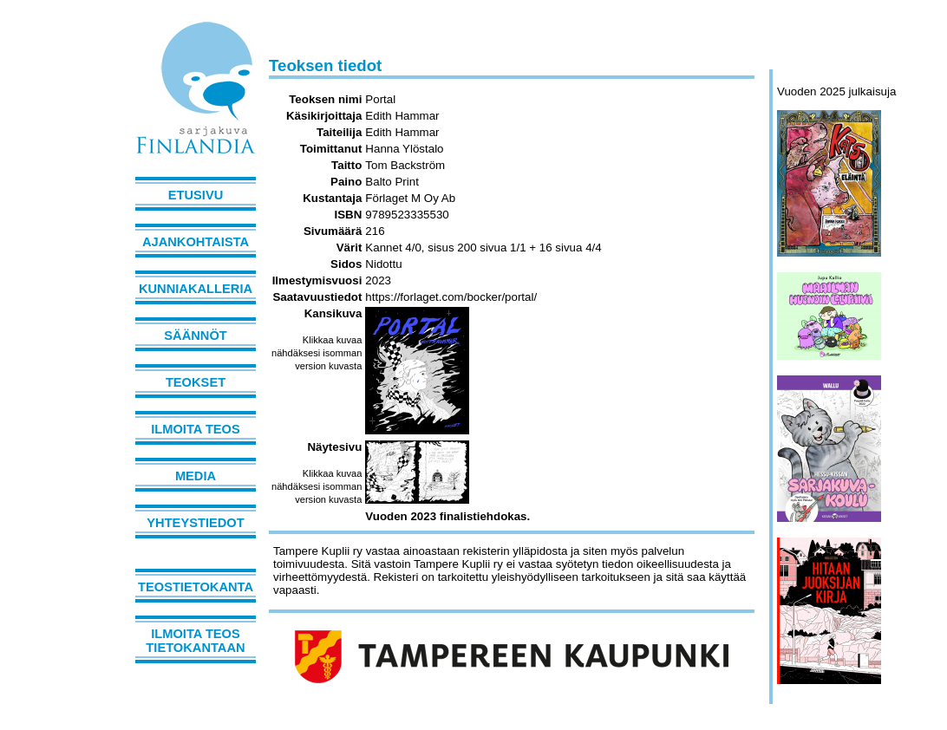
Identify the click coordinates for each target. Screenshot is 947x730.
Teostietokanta (195, 587)
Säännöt (195, 335)
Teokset (195, 382)
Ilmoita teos (195, 429)
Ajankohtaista (195, 242)
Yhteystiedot (195, 523)
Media (195, 476)
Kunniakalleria (195, 289)
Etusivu (196, 195)
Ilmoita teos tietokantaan (195, 641)
